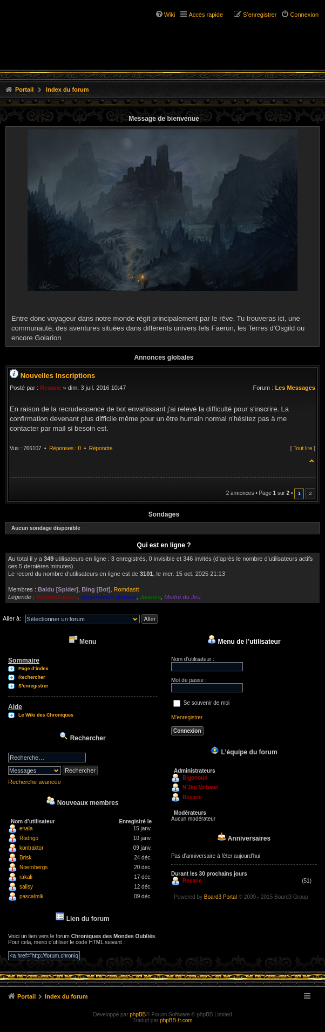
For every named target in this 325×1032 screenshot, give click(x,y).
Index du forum (67, 89)
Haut (312, 459)
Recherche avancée (34, 782)
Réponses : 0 (65, 448)
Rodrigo (28, 838)
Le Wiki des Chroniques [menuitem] (45, 715)
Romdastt (126, 589)
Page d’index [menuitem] (33, 668)
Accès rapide (205, 14)
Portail (24, 89)
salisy (26, 887)
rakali (25, 877)
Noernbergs (33, 867)
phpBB (138, 1014)
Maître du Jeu (182, 597)
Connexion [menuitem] (304, 14)
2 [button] (310, 493)
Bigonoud (195, 778)
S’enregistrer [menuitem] (259, 14)
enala (25, 828)
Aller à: (12, 618)
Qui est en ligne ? (164, 545)
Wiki (169, 14)
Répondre (101, 448)
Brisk (25, 858)
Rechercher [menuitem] (31, 677)
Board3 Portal (220, 897)
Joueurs (150, 597)
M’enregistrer (186, 717)
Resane (50, 387)
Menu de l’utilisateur (243, 641)
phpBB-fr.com (176, 1020)
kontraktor (31, 848)
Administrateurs (56, 597)
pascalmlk (31, 896)
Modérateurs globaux (109, 597)
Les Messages (295, 387)
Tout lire (302, 448)
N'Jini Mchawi (200, 787)
